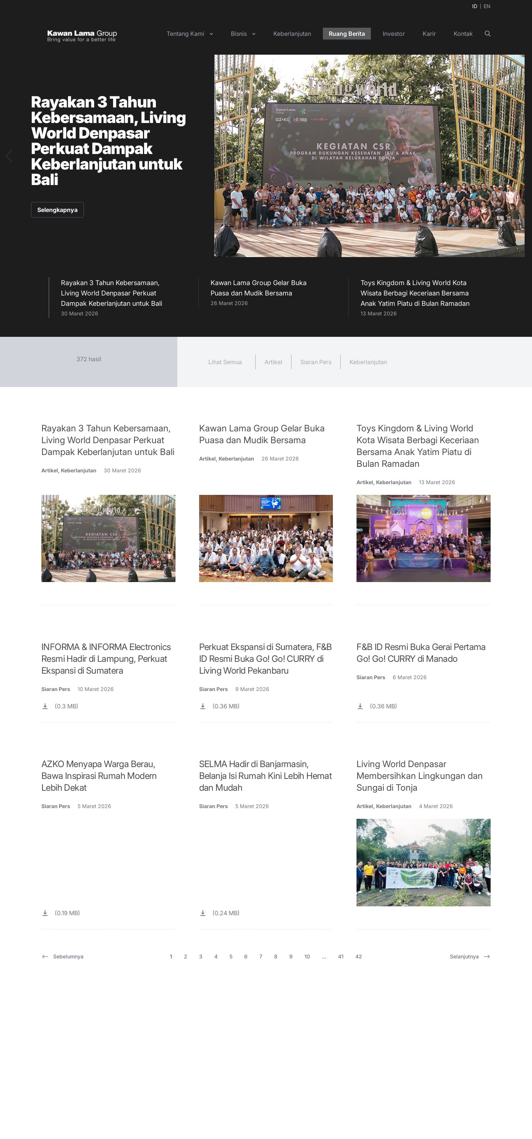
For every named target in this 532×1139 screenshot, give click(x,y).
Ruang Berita (347, 33)
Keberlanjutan (292, 33)
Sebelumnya (62, 956)
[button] (9, 156)
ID (474, 6)
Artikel (273, 362)
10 (307, 956)
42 (358, 956)
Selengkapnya (57, 209)
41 (341, 956)
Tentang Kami (185, 33)
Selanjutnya (470, 956)
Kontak (463, 33)
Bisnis (239, 33)
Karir (429, 33)
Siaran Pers (315, 362)
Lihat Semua (225, 362)
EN (487, 6)
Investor (394, 33)
